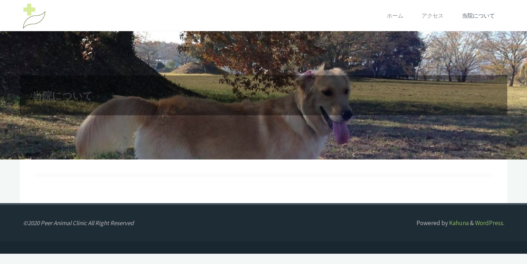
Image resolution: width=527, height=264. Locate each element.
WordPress (489, 223)
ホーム (395, 15)
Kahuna (458, 223)
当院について (478, 15)
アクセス (433, 15)
